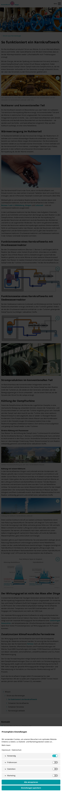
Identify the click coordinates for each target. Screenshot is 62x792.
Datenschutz (16, 750)
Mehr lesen (6, 745)
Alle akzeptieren (31, 782)
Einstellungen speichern (31, 788)
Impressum (6, 750)
